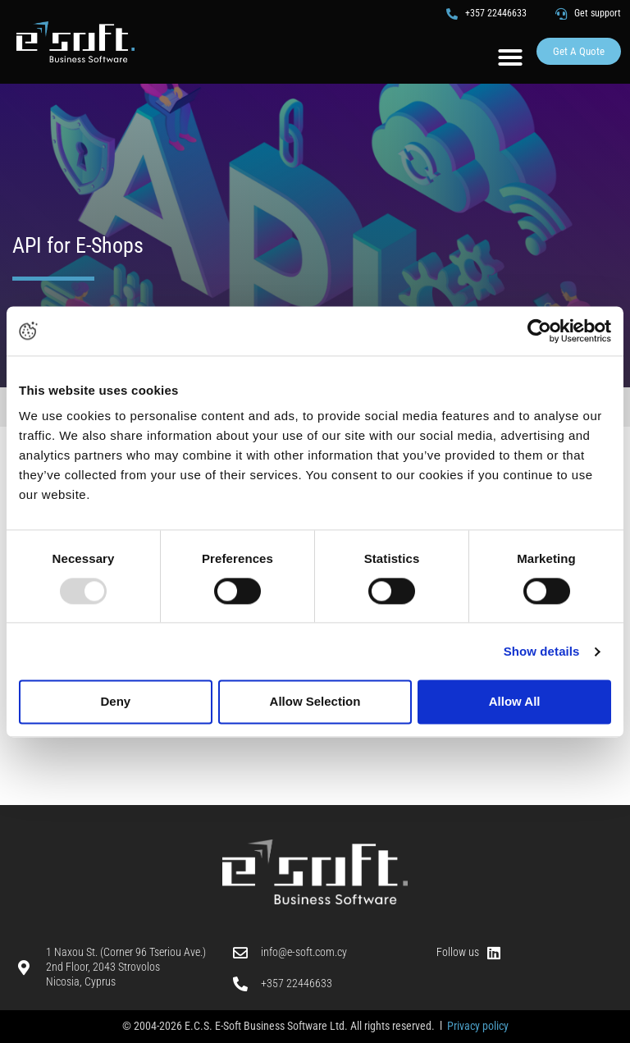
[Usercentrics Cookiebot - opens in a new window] (539, 330)
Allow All (515, 702)
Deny (115, 702)
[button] (510, 57)
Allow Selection (315, 702)
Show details (542, 651)
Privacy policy (478, 1025)
